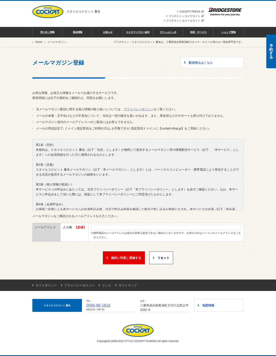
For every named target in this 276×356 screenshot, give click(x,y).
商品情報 (77, 32)
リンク (106, 285)
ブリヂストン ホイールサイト (185, 20)
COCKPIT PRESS (191, 11)
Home (38, 42)
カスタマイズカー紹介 (138, 32)
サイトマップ (128, 285)
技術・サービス (198, 32)
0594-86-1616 (98, 305)
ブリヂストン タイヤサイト (186, 16)
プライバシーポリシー (139, 109)
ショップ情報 (228, 32)
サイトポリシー (46, 285)
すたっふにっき (168, 32)
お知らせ (108, 32)
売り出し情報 (47, 32)
